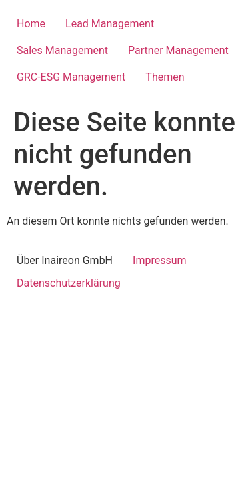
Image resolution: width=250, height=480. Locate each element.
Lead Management (109, 23)
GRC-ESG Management (71, 77)
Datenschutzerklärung (69, 283)
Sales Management (62, 50)
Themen (164, 77)
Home (31, 23)
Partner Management (178, 50)
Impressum (160, 260)
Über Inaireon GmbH (65, 260)
